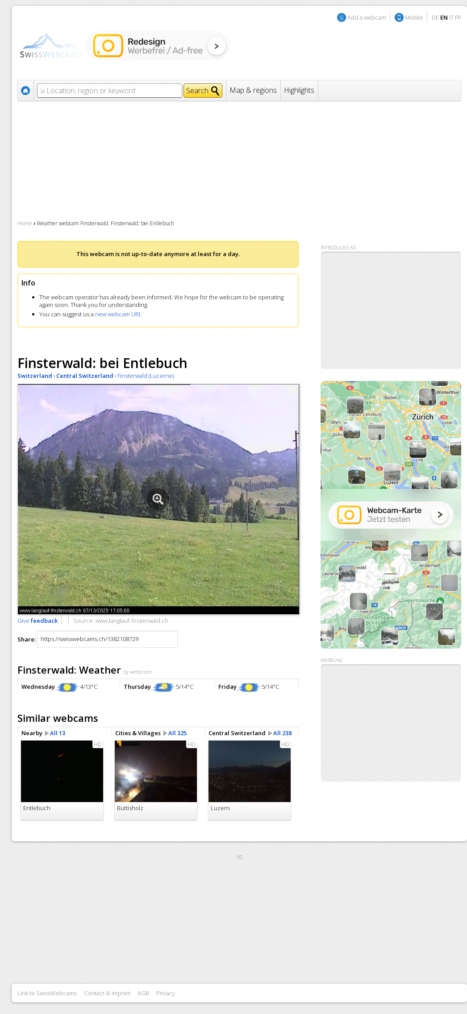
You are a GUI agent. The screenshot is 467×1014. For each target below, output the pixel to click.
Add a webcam (366, 17)
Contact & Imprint (107, 993)
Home (24, 223)
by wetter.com (138, 672)
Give (37, 621)
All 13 (57, 733)
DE (435, 17)
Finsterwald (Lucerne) (145, 376)
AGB (143, 993)
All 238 (282, 733)
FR (458, 17)
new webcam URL (118, 314)
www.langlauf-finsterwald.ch (132, 621)
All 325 (177, 733)
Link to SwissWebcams (47, 993)
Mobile (414, 17)
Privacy (165, 993)
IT (451, 17)
